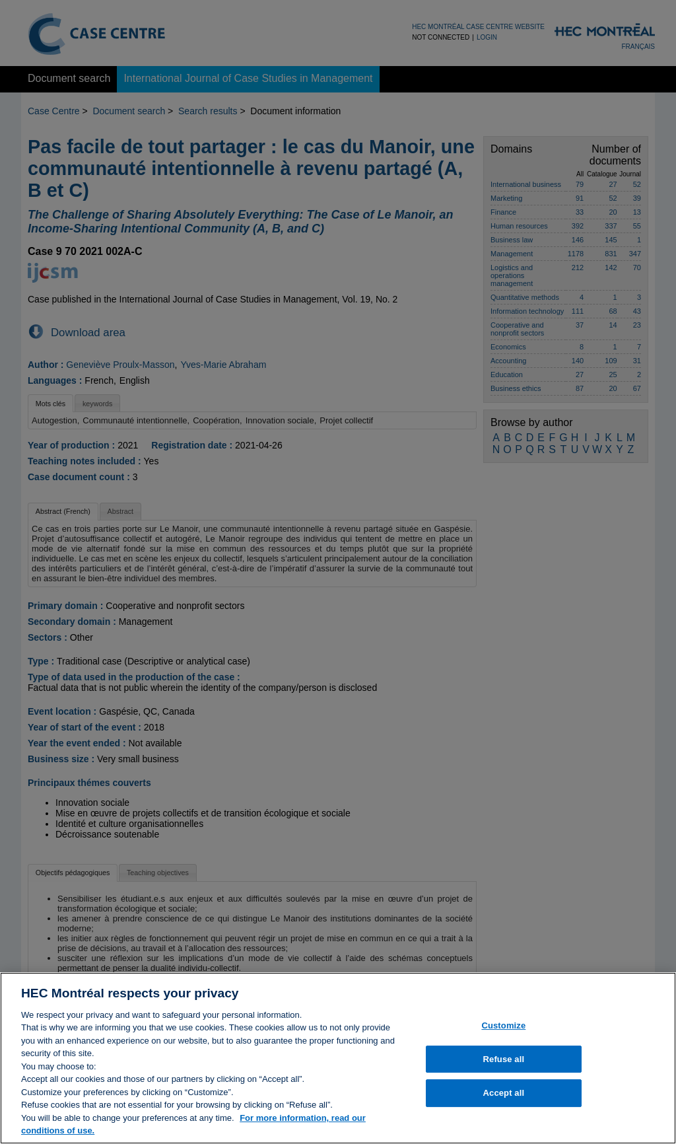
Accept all (504, 1097)
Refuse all (504, 1064)
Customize (503, 1030)
